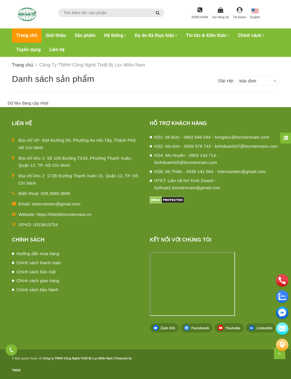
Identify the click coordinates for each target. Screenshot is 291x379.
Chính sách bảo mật (36, 271)
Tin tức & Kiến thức (208, 35)
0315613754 (45, 224)
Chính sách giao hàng (37, 280)
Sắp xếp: (226, 80)
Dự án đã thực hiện (156, 35)
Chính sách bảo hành (37, 289)
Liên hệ (57, 49)
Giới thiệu (56, 35)
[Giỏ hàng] (220, 13)
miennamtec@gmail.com (56, 203)
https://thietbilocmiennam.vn (64, 214)
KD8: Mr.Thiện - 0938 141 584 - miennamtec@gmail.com (210, 171)
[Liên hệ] (282, 345)
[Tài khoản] (239, 13)
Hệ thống (115, 35)
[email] (282, 313)
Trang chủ (26, 35)
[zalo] (282, 296)
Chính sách (251, 35)
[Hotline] (200, 13)
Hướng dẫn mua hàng (37, 253)
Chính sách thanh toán (38, 262)
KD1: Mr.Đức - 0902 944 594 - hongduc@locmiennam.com (211, 137)
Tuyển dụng (28, 49)
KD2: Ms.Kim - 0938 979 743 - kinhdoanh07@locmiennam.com (216, 146)
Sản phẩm (85, 35)
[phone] (282, 280)
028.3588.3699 (55, 193)
